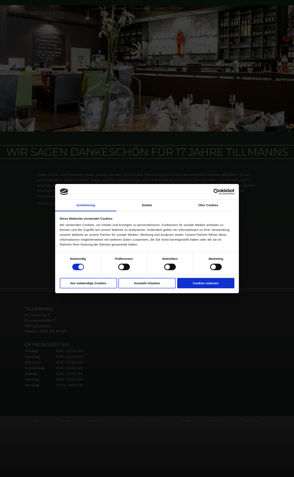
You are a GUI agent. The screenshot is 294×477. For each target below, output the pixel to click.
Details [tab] (147, 205)
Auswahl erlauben (147, 283)
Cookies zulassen (206, 283)
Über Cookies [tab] (208, 205)
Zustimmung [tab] (86, 205)
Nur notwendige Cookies (88, 283)
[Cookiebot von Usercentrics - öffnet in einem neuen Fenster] (216, 192)
